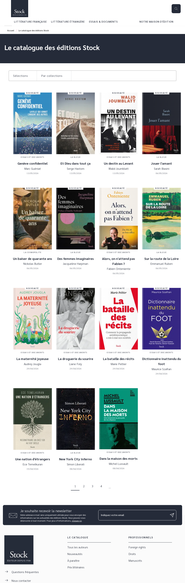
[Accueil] (19, 8)
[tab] (8, 21)
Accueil (10, 30)
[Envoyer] (172, 515)
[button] (23, 76)
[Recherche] (176, 8)
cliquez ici (77, 520)
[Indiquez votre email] (132, 515)
